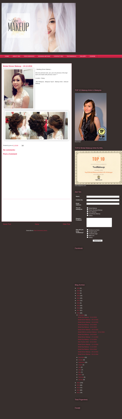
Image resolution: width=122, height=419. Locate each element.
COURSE (92, 56)
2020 (78, 304)
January (80, 381)
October (80, 361)
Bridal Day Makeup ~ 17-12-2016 (87, 341)
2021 (78, 302)
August (80, 366)
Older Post (66, 224)
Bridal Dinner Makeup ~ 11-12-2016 (88, 346)
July (79, 369)
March (80, 376)
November (81, 359)
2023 (78, 297)
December (81, 317)
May (79, 374)
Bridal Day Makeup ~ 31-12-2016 (87, 319)
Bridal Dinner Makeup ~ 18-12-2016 (88, 331)
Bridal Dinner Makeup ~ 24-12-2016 (88, 324)
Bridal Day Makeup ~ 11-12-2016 (87, 348)
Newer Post (7, 224)
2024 (78, 295)
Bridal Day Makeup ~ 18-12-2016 (87, 336)
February (81, 379)
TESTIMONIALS (71, 56)
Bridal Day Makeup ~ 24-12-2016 (87, 326)
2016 (78, 314)
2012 (78, 392)
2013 (78, 389)
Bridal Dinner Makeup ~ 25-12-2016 (88, 321)
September (81, 364)
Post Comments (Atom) (40, 230)
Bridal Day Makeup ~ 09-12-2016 (87, 351)
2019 (78, 307)
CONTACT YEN (58, 56)
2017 (78, 312)
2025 (78, 292)
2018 (78, 309)
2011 (78, 394)
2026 (78, 290)
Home (37, 224)
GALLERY (83, 56)
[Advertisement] (36, 210)
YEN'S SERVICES (29, 56)
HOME (7, 56)
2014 (78, 387)
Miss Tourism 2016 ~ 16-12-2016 (87, 343)
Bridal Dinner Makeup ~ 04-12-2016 (88, 353)
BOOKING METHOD (44, 56)
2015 (78, 384)
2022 (78, 300)
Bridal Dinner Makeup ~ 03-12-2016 (88, 356)
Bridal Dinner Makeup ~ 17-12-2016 (88, 338)
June (79, 371)
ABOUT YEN (16, 56)
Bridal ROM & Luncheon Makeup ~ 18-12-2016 (91, 334)
